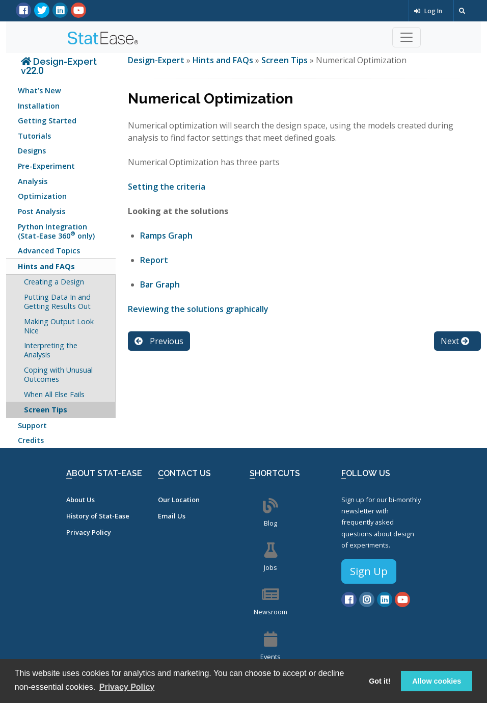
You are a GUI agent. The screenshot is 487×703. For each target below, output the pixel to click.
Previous (158, 341)
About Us (80, 499)
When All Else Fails (54, 394)
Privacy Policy (88, 532)
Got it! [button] (379, 681)
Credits (31, 440)
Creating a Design (54, 282)
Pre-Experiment (46, 166)
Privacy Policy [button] (127, 687)
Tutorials (34, 136)
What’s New (39, 90)
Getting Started (47, 120)
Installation (39, 106)
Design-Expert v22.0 (59, 66)
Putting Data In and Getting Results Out (57, 301)
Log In (428, 11)
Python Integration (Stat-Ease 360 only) (56, 231)
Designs (32, 150)
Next (455, 341)
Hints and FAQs (46, 266)
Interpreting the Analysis (50, 350)
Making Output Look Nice (59, 326)
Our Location (179, 499)
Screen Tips (45, 409)
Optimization (42, 196)
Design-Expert (157, 60)
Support (32, 425)
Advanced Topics (49, 250)
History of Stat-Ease (97, 515)
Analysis (32, 181)
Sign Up (369, 571)
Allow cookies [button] (436, 681)
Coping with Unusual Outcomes (58, 374)
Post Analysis (41, 211)
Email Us (171, 515)
